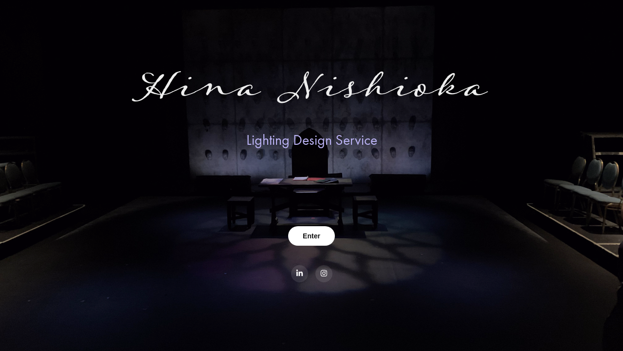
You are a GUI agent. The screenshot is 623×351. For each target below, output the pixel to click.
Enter (311, 236)
